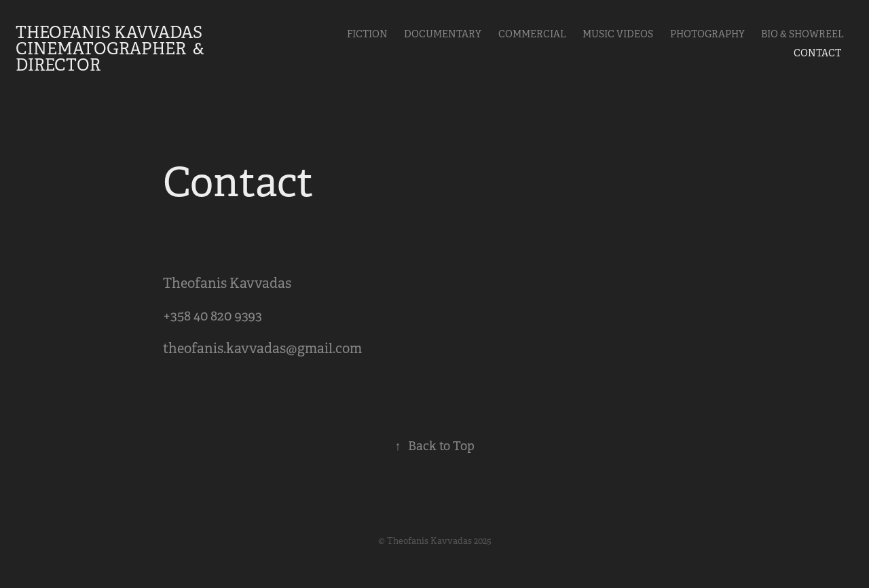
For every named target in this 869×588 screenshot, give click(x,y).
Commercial (532, 34)
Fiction (367, 34)
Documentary (442, 34)
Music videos (618, 34)
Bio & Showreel (802, 34)
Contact (817, 53)
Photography (707, 34)
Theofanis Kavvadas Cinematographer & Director (112, 48)
